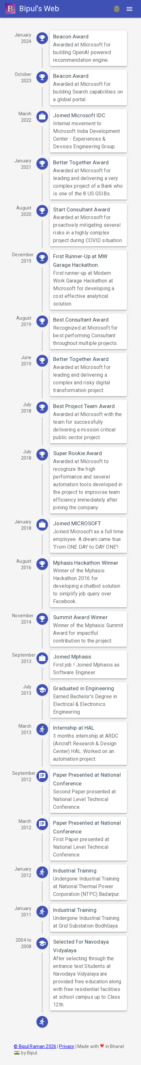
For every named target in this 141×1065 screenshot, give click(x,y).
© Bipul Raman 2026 (35, 1046)
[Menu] (129, 9)
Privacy (66, 1046)
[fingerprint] (116, 9)
